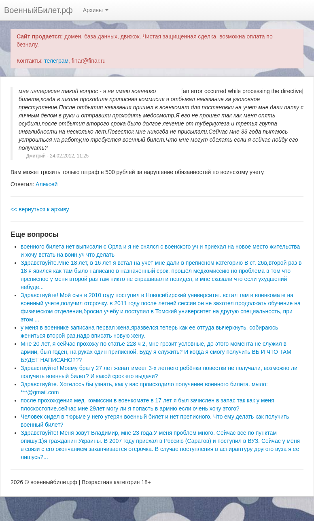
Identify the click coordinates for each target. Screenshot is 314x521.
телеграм (56, 60)
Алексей (46, 184)
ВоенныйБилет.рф (38, 10)
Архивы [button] (95, 10)
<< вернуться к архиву (40, 209)
